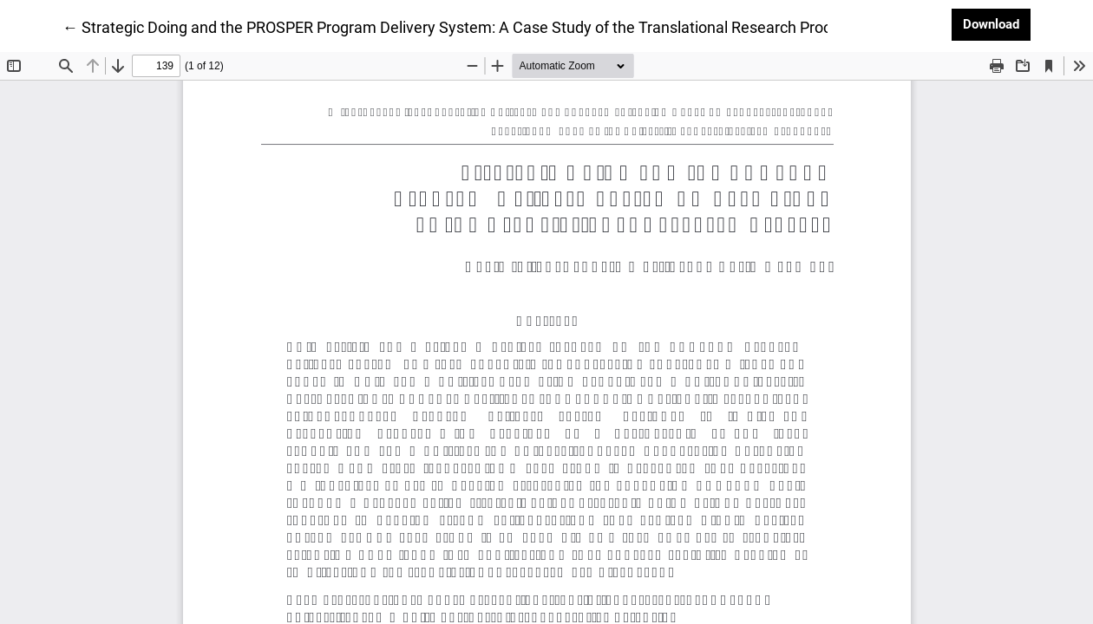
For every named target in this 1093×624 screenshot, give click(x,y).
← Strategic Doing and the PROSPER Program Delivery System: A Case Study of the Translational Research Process (458, 26)
